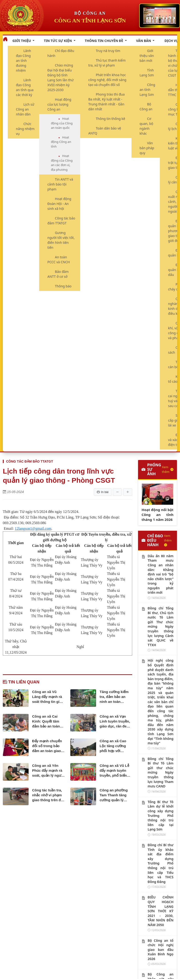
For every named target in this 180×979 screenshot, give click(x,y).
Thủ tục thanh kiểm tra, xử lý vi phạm (107, 62)
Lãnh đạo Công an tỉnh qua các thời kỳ (25, 87)
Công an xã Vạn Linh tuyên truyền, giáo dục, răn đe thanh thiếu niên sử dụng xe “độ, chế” (116, 721)
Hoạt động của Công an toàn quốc (61, 123)
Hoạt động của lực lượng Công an (59, 104)
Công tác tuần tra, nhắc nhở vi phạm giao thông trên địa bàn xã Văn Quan (48, 795)
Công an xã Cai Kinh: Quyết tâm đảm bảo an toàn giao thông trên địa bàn (48, 721)
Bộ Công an (146, 106)
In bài (103, 492)
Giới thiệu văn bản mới (147, 55)
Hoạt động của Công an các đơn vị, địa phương (61, 163)
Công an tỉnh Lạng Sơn (147, 89)
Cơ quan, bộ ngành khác (146, 126)
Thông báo (63, 286)
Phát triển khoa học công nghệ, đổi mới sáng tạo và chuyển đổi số (107, 80)
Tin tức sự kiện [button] (58, 40)
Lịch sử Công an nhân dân (25, 109)
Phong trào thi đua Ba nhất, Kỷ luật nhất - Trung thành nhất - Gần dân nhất (106, 101)
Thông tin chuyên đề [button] (104, 40)
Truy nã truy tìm (108, 50)
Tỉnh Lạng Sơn (147, 72)
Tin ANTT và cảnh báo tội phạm (60, 184)
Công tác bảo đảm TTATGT (61, 220)
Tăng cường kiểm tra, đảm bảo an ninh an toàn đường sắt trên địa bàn (115, 697)
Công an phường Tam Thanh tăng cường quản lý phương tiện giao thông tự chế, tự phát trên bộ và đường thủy (114, 795)
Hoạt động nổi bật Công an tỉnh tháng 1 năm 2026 (157, 514)
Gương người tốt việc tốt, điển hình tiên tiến (61, 240)
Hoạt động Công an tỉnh (61, 141)
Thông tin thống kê (110, 118)
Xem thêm (167, 469)
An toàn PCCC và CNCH (58, 259)
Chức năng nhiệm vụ (25, 129)
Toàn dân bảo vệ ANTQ (104, 130)
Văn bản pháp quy (147, 148)
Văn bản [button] (144, 40)
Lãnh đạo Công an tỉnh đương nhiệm (23, 60)
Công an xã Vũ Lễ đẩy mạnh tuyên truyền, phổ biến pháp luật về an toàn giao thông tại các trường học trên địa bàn (115, 771)
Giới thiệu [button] (22, 40)
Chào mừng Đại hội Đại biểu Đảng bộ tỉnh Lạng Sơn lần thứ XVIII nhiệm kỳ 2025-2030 (60, 77)
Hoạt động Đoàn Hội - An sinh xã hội (59, 204)
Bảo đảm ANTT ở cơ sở (58, 274)
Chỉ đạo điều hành (60, 53)
